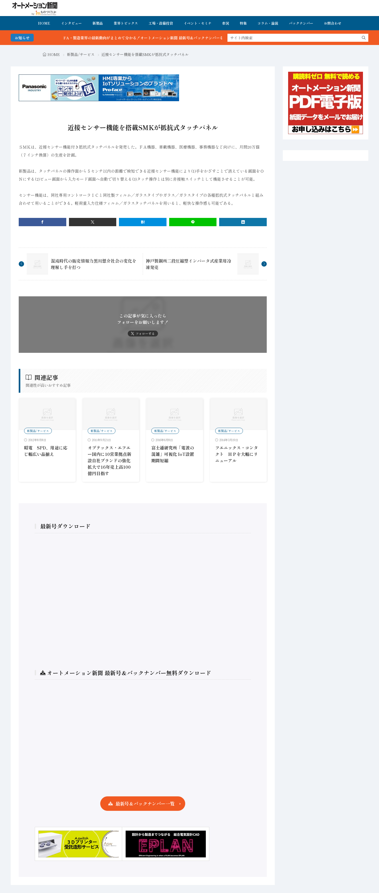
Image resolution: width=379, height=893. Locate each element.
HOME (44, 23)
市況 (225, 23)
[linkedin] (243, 222)
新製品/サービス (81, 54)
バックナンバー (301, 23)
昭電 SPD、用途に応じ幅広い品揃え (45, 450)
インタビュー (71, 23)
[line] (193, 222)
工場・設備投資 (161, 23)
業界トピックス (126, 23)
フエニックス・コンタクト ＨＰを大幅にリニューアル (236, 454)
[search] (364, 37)
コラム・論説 (267, 23)
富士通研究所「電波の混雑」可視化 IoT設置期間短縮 (172, 454)
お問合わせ (332, 23)
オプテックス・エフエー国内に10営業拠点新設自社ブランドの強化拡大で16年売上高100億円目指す (109, 460)
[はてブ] (143, 222)
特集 (243, 23)
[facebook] (42, 222)
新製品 (97, 23)
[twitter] (93, 222)
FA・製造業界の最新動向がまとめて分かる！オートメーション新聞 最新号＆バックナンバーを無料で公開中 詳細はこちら (178, 37)
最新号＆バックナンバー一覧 (145, 803)
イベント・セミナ (197, 23)
